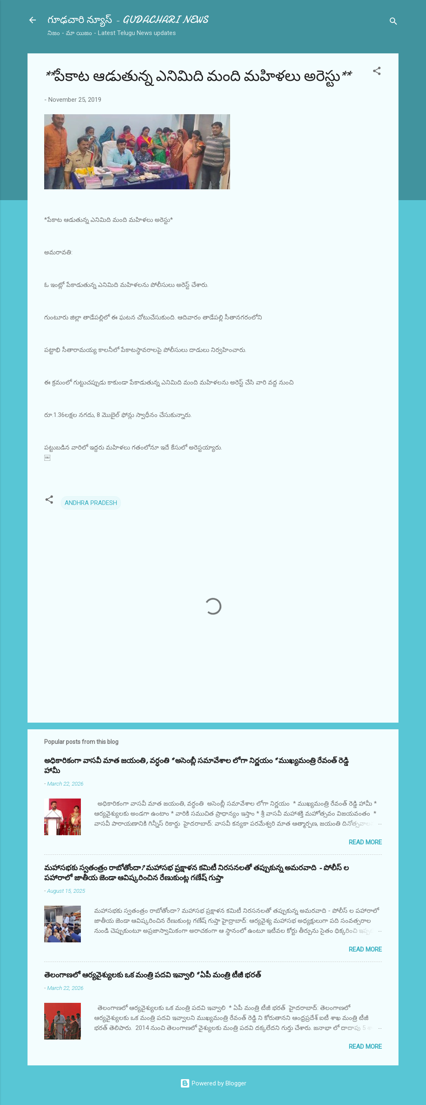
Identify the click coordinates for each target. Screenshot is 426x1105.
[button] (377, 72)
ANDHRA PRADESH (91, 503)
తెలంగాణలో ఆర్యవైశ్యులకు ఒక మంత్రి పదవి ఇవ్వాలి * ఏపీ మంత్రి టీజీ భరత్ (152, 975)
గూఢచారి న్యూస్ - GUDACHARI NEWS (128, 20)
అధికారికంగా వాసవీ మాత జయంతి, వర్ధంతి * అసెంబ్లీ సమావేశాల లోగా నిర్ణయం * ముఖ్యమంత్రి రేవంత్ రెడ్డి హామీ (196, 766)
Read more (365, 842)
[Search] (393, 22)
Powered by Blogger (213, 1083)
